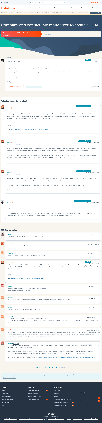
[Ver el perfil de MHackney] (10, 297)
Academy (82, 392)
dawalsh (9, 202)
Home (3, 390)
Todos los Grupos (84, 395)
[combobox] (48, 2)
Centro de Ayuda (6, 393)
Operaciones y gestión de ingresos (62, 399)
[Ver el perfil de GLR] (8, 61)
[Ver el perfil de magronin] (10, 286)
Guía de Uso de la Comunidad (56, 419)
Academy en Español (7, 396)
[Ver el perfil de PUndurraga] (10, 253)
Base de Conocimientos (7, 399)
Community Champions (33, 390)
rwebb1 (9, 108)
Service (56, 396)
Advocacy (82, 398)
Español (4, 2)
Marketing (56, 393)
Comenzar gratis (94, 2)
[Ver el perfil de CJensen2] (10, 307)
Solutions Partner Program (34, 396)
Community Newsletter (33, 399)
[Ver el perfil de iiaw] (8, 330)
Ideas (81, 401)
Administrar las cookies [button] (91, 419)
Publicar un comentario (9, 378)
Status (69, 419)
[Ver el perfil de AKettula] (10, 343)
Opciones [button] (7, 57)
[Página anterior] (37, 367)
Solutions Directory (6, 402)
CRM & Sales (57, 390)
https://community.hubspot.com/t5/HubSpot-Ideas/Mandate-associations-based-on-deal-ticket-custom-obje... (66, 357)
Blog (3, 405)
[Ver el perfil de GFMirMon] (10, 234)
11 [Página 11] (52, 367)
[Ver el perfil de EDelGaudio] (10, 316)
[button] (98, 62)
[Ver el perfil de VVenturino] (10, 244)
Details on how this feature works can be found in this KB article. (29, 129)
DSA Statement (77, 419)
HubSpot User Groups (33, 393)
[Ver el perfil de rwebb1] (9, 263)
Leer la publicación (95, 12)
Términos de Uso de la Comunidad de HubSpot (32, 419)
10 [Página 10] (49, 367)
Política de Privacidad (10, 419)
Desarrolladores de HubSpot (61, 402)
